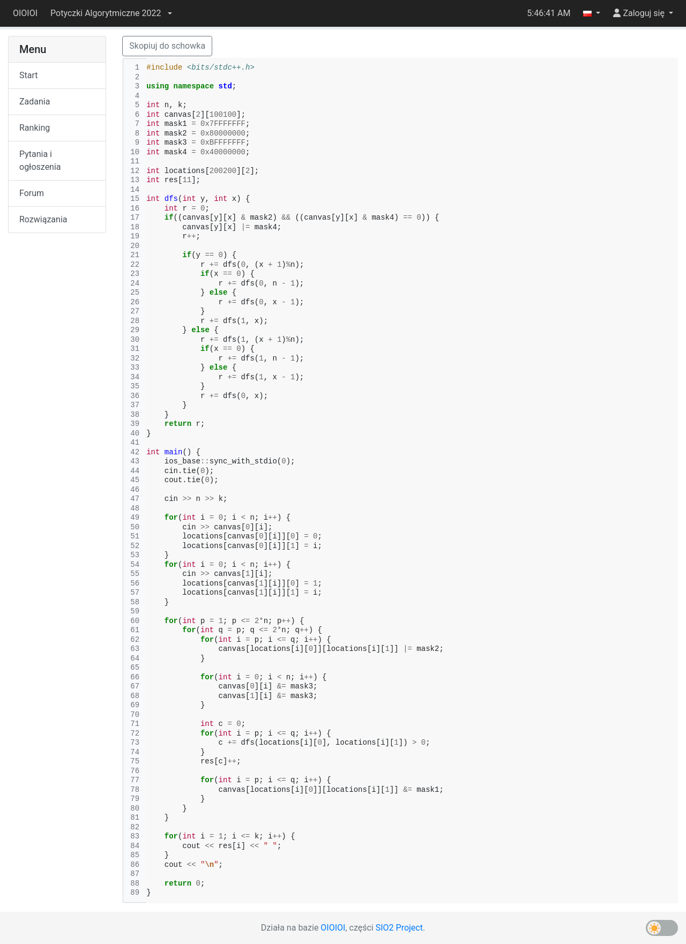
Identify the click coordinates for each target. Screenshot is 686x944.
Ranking (34, 128)
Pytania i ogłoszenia (40, 160)
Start (28, 75)
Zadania (34, 101)
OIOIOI (25, 13)
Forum (31, 193)
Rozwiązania (43, 219)
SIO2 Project (399, 928)
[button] (111, 13)
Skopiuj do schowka (167, 46)
